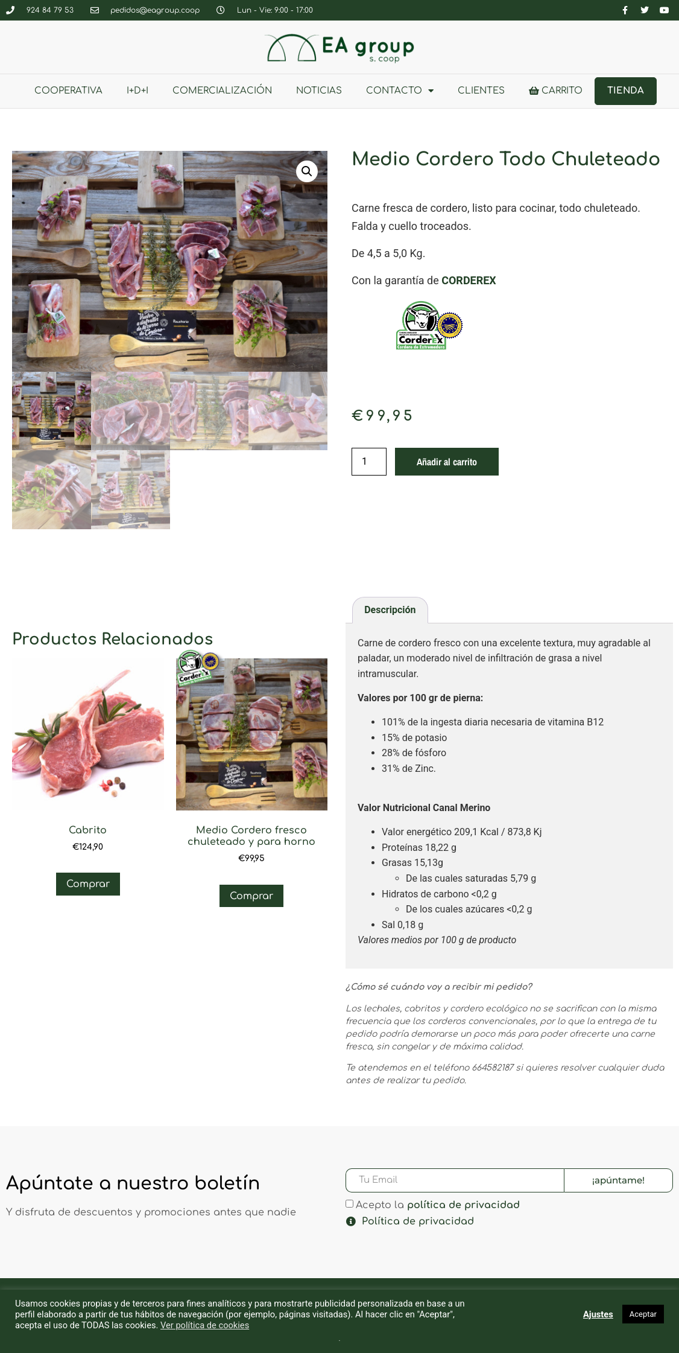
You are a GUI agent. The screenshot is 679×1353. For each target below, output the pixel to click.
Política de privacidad (418, 1221)
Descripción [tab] (389, 610)
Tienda (625, 91)
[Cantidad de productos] (369, 462)
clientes (481, 91)
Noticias (319, 91)
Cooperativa (68, 91)
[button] (307, 171)
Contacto (400, 90)
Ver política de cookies (204, 1325)
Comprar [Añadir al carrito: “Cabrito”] (88, 884)
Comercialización (222, 91)
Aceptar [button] (643, 1314)
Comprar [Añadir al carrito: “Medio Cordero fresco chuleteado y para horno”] (251, 896)
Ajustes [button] (598, 1314)
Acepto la (438, 1204)
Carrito (556, 91)
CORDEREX (468, 280)
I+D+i (137, 91)
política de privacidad (463, 1204)
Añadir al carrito (447, 461)
